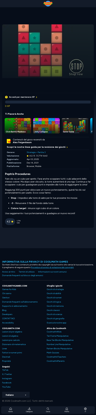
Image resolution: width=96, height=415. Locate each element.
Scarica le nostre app (56, 323)
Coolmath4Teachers (56, 357)
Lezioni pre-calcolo (11, 340)
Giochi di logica (54, 302)
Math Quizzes (53, 352)
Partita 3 (42, 152)
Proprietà (6, 361)
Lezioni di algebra (10, 336)
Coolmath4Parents (56, 361)
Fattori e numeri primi (12, 352)
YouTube (6, 387)
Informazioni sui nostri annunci (52, 272)
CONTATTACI (8, 318)
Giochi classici (53, 310)
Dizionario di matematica (14, 344)
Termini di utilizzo (27, 272)
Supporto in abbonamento (14, 306)
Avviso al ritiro (8, 272)
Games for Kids (9, 289)
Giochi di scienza (54, 314)
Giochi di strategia (55, 289)
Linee (4, 348)
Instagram (7, 378)
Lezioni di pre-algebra (12, 332)
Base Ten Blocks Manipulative (60, 340)
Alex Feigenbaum (22, 142)
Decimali (6, 357)
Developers (7, 314)
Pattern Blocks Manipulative (59, 348)
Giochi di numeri (54, 297)
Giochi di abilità (54, 293)
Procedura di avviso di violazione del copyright (52, 267)
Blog (4, 310)
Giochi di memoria (55, 306)
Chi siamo (6, 293)
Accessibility (8, 323)
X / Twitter (7, 374)
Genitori (6, 297)
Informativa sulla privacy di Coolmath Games (35, 261)
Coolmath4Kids (54, 332)
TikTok (5, 370)
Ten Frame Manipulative (57, 336)
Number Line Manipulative (58, 344)
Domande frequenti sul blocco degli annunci (22, 275)
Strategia (31, 152)
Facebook (6, 382)
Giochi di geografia (55, 318)
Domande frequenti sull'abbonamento (20, 302)
